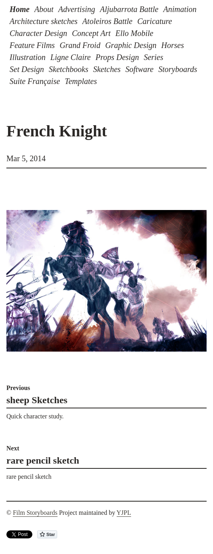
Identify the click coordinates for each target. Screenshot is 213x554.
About (44, 9)
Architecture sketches (44, 21)
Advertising (76, 9)
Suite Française (35, 81)
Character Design (38, 33)
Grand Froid (80, 45)
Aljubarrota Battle (129, 9)
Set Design (27, 69)
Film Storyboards (35, 512)
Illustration (28, 57)
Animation (179, 9)
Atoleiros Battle (107, 21)
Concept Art (91, 33)
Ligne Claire (70, 57)
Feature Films (32, 45)
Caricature (154, 21)
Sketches (107, 69)
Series (153, 57)
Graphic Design (130, 45)
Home (20, 9)
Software (139, 69)
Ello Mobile (134, 33)
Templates (81, 81)
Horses (172, 45)
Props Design (117, 57)
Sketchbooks (68, 69)
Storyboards (177, 69)
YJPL (124, 512)
